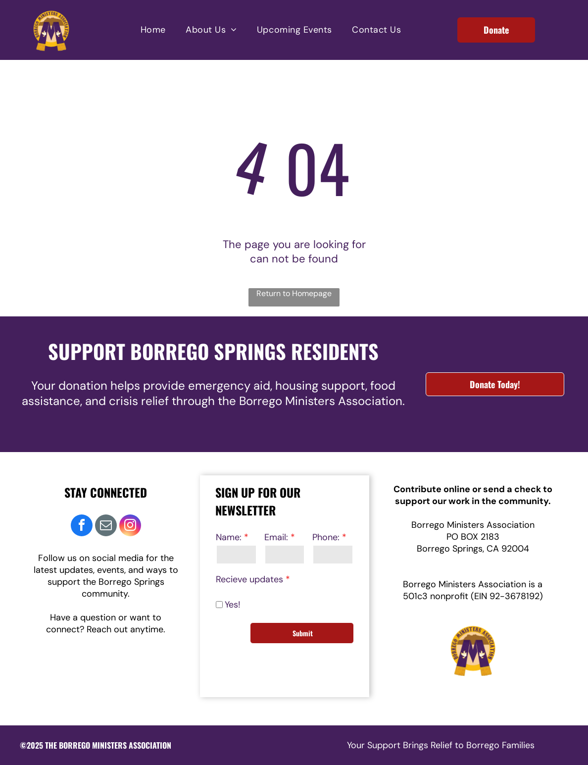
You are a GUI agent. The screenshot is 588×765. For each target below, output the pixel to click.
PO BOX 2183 (472, 537)
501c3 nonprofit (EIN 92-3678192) (473, 596)
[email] (106, 526)
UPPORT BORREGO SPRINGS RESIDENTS (218, 351)
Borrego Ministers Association (473, 525)
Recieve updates (249, 579)
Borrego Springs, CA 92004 (473, 549)
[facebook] (82, 526)
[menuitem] (153, 30)
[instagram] (130, 526)
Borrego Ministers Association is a (472, 584)
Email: (276, 537)
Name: (229, 537)
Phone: (326, 537)
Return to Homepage (294, 293)
